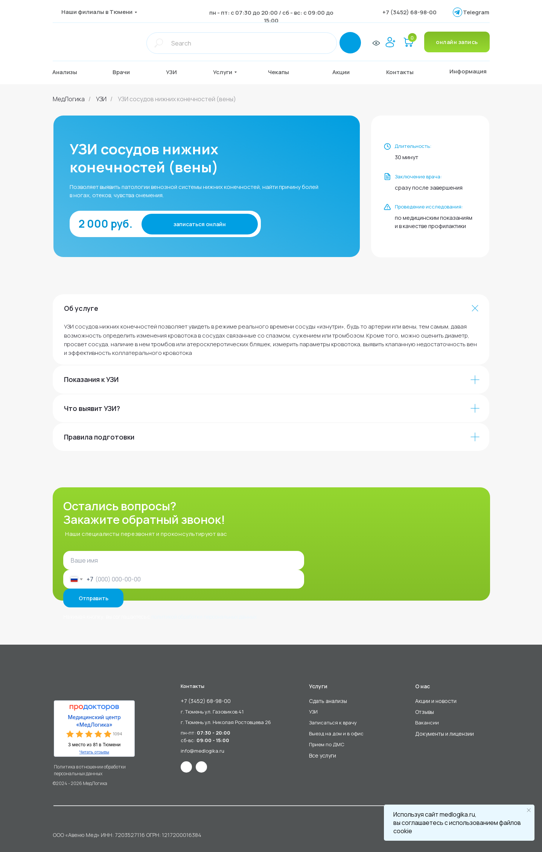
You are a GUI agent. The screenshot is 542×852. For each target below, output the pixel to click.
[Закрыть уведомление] (529, 810)
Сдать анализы (328, 700)
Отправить (93, 598)
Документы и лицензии (444, 733)
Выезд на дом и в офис (336, 733)
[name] (183, 560)
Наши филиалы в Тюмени (96, 12)
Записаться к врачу (333, 722)
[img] (89, 42)
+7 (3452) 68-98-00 (409, 12)
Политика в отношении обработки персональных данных (90, 770)
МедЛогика (69, 99)
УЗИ (101, 99)
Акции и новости (436, 700)
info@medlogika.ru (202, 750)
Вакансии (427, 722)
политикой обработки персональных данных (204, 616)
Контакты (192, 686)
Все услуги (322, 755)
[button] (127, 72)
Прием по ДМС (326, 744)
